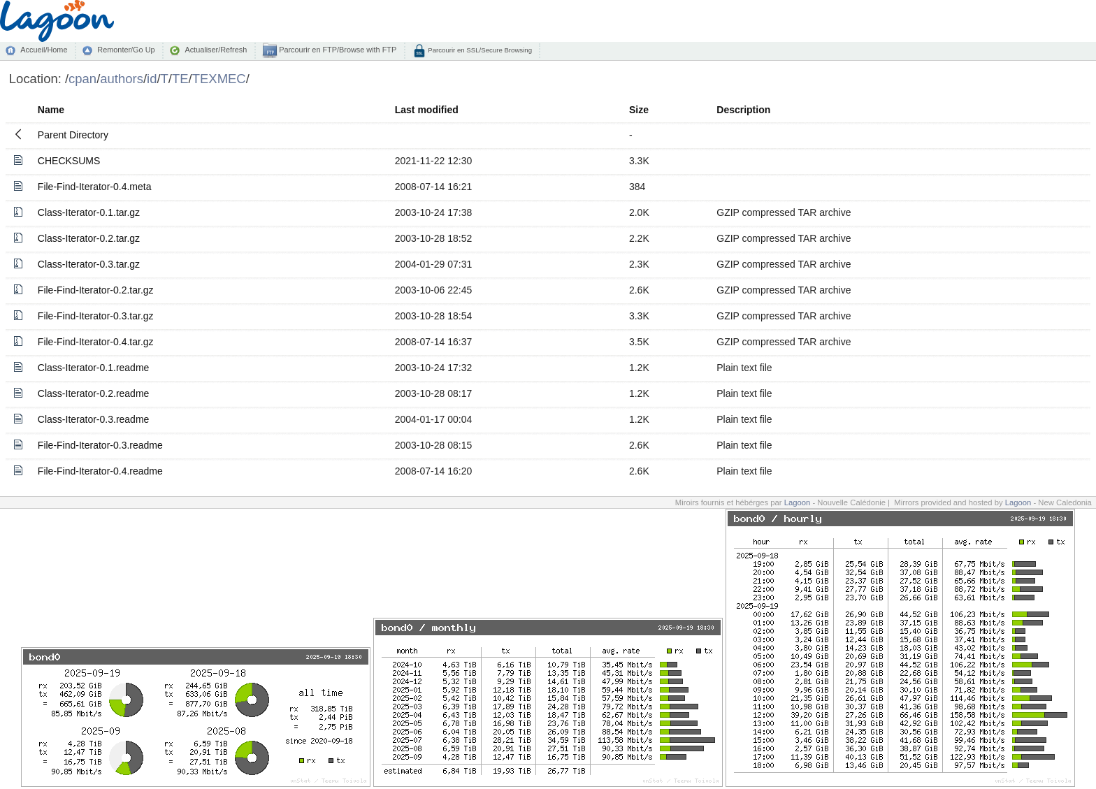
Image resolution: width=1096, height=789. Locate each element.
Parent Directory (73, 134)
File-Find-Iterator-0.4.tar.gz (96, 341)
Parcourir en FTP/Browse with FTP (336, 49)
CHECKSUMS (69, 160)
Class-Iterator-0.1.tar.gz (89, 212)
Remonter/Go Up (125, 49)
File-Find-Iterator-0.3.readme (100, 445)
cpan (82, 78)
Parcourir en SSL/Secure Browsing (479, 50)
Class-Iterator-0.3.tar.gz (89, 264)
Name (51, 109)
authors (121, 78)
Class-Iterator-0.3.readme (94, 419)
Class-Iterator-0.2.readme (94, 393)
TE (180, 78)
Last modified (427, 109)
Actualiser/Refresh (216, 49)
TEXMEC (219, 78)
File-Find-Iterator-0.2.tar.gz (96, 290)
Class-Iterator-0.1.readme (94, 367)
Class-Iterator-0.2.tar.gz (89, 238)
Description (743, 109)
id (152, 78)
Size (639, 109)
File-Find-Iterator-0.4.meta (95, 186)
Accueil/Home (43, 49)
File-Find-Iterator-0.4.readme (100, 471)
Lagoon (797, 502)
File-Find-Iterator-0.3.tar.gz (96, 315)
